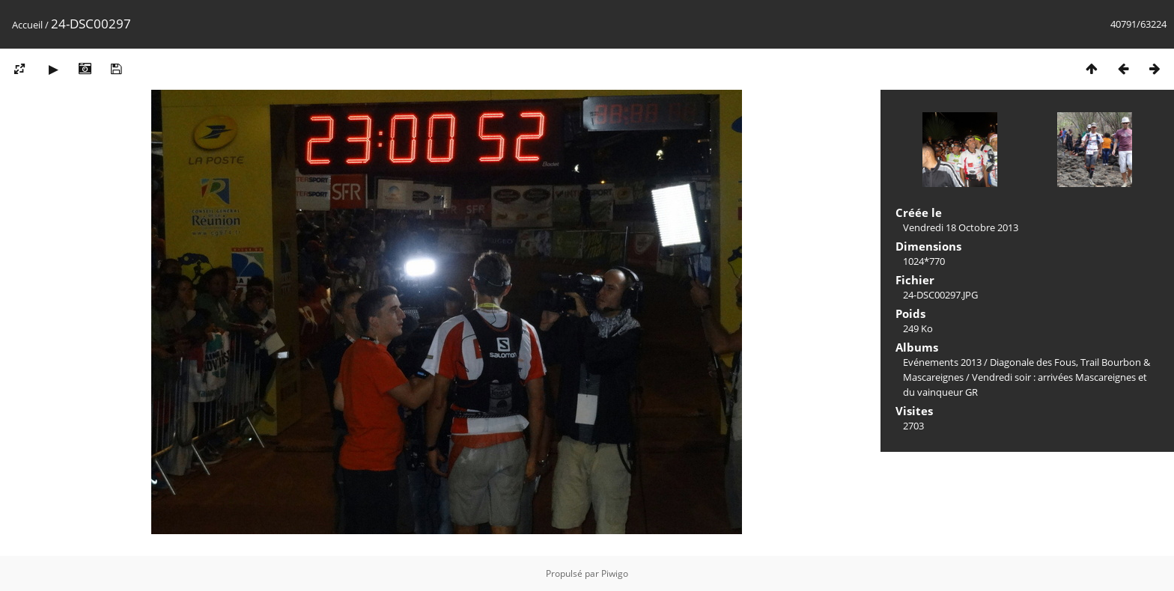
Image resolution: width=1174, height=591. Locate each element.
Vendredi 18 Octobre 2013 (960, 227)
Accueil (27, 24)
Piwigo (614, 573)
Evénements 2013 (942, 362)
